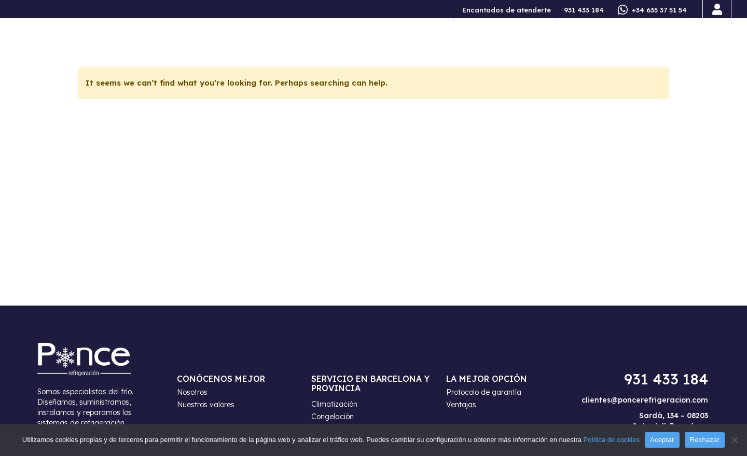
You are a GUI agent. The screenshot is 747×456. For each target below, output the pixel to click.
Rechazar (705, 440)
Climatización (334, 404)
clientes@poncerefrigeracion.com (645, 400)
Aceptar (662, 440)
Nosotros (192, 392)
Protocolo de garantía (483, 392)
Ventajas (461, 404)
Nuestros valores (205, 404)
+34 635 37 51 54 (659, 10)
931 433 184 (584, 10)
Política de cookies (612, 440)
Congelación (332, 416)
